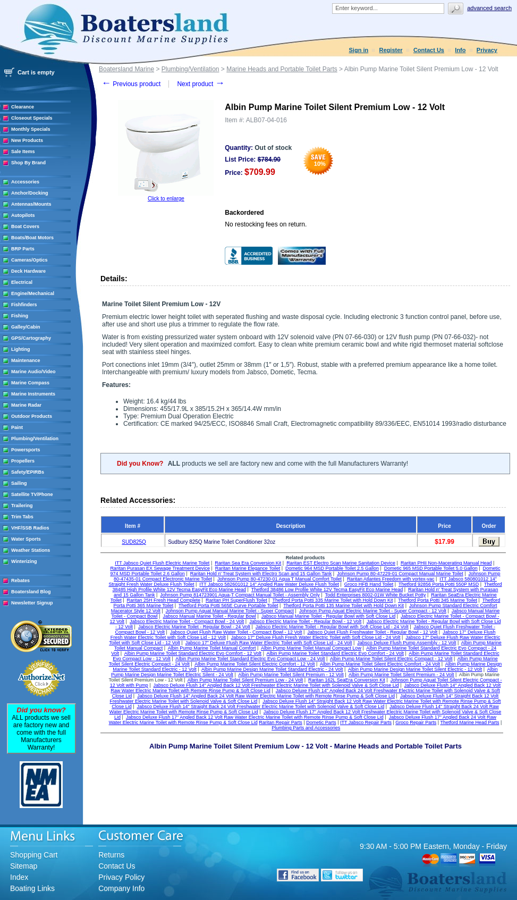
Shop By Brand (28, 162)
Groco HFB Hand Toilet (368, 584)
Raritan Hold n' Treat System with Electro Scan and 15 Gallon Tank (261, 573)
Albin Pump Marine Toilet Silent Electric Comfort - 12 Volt (254, 664)
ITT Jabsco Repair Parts (366, 722)
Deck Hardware (28, 271)
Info (460, 50)
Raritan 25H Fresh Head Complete (164, 600)
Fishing (19, 315)
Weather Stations (30, 550)
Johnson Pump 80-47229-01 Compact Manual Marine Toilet (400, 573)
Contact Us (428, 50)
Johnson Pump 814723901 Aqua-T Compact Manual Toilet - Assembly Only (239, 595)
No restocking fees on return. (266, 224)
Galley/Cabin (25, 327)
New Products (27, 140)
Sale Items (23, 151)
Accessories (25, 181)
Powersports (25, 449)
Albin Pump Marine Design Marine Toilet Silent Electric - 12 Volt (415, 669)
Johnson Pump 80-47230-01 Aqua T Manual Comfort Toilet (279, 579)
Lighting (20, 349)
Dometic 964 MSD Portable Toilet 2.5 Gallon (332, 568)
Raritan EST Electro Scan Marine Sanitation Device (340, 563)
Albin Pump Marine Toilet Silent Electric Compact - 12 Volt (391, 658)
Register (391, 50)
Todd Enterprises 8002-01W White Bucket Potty (375, 595)
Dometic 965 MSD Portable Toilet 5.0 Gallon (431, 568)
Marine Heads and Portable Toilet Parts (281, 69)
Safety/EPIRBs (27, 472)
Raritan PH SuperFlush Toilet (236, 600)
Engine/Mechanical (32, 293)
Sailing (19, 483)
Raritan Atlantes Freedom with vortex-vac (391, 579)
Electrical (21, 282)
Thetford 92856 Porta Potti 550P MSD (439, 584)
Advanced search (489, 8)
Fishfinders (24, 304)
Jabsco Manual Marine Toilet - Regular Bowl (209, 616)
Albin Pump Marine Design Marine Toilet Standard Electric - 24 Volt (272, 669)
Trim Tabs (22, 516)
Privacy (487, 50)
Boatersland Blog (31, 591)
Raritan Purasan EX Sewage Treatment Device (160, 568)
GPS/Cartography (31, 338)
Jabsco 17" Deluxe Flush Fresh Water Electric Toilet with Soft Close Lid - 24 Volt (316, 637)
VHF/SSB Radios (30, 528)
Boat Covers (25, 226)
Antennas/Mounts (31, 204)
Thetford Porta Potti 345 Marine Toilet (437, 600)
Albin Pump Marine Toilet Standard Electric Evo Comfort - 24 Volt (334, 653)
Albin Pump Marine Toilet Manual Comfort (212, 648)
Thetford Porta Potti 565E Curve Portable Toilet (228, 605)
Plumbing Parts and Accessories (306, 727)
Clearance (22, 107)
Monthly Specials (30, 129)
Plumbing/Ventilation (34, 438)
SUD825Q (134, 542)
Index (19, 877)
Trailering (22, 505)
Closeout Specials (32, 118)
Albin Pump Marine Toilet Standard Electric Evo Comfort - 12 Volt (192, 653)
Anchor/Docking (29, 193)
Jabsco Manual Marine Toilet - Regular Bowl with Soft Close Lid (328, 616)
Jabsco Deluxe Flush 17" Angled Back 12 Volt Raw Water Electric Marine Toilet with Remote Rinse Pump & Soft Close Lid (255, 717)
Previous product (130, 84)
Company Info (121, 888)
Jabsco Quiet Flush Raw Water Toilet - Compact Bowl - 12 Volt (236, 632)
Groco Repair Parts (415, 722)
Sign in (359, 50)
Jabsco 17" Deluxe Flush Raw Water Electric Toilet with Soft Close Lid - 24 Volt (268, 642)
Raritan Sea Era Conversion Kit (248, 563)
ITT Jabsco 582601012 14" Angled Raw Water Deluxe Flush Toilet (269, 584)
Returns (111, 855)
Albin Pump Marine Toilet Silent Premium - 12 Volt (290, 674)
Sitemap (23, 866)
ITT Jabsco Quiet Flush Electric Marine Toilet (162, 563)
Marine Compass (30, 382)
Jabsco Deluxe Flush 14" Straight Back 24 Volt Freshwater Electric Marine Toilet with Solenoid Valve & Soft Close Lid (261, 706)
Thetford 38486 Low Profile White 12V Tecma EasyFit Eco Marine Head (327, 589)
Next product (200, 84)
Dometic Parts (321, 722)
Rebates (20, 580)
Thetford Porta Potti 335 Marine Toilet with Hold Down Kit (333, 600)
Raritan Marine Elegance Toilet (247, 568)
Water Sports (26, 539)
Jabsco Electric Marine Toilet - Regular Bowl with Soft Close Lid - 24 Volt (332, 626)
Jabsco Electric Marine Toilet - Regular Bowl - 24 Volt (194, 626)
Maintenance (25, 360)
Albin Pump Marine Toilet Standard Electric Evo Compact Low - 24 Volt (250, 658)
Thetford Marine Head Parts (469, 722)
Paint (17, 427)
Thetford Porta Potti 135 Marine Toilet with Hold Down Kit (343, 605)
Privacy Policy (121, 877)
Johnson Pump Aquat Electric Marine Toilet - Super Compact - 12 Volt (372, 610)
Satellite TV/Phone (32, 494)
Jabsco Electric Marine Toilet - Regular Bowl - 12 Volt (305, 621)
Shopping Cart (34, 855)
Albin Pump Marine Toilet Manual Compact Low (311, 648)
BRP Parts (23, 248)
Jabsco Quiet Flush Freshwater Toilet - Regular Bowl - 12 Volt (372, 632)
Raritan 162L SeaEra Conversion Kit (346, 680)
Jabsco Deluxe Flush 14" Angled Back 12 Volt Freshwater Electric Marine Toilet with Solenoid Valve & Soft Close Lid (276, 685)
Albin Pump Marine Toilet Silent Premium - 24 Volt (401, 674)
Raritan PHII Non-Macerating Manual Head (446, 563)
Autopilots (23, 215)
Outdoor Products (31, 416)
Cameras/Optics (29, 260)
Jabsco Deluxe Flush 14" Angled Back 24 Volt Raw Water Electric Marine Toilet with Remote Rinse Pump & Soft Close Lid (266, 696)
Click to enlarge (166, 198)
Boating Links (32, 888)
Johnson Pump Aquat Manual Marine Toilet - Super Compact (230, 610)
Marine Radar (26, 405)
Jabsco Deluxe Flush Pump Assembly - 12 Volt (406, 642)
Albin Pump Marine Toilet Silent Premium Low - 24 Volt (245, 680)
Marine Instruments (33, 394)
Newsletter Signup (32, 602)
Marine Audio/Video (33, 371)
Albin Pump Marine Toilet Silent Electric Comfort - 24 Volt (380, 664)
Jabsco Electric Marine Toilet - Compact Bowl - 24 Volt (187, 621)
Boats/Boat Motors (32, 237)
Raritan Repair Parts (280, 722)
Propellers (23, 461)
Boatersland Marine (126, 69)
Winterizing (24, 561)
